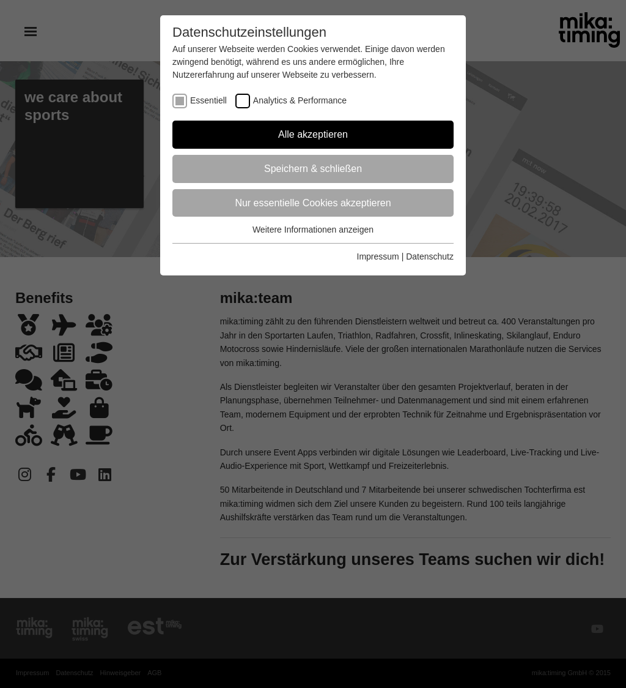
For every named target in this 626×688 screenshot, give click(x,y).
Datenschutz (430, 256)
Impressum (378, 256)
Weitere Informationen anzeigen (313, 229)
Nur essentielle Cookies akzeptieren (313, 203)
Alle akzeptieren (313, 134)
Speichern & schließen (313, 168)
